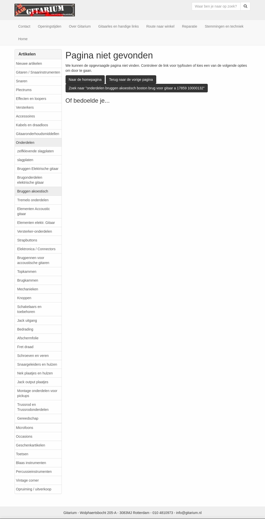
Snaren (21, 81)
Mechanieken (27, 289)
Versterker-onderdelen (34, 231)
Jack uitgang (27, 320)
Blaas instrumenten (31, 463)
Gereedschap (27, 418)
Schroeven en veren (33, 356)
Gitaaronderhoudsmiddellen (37, 134)
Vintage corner (27, 480)
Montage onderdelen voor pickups (37, 393)
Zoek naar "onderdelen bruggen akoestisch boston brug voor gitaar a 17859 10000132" (137, 88)
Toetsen (22, 454)
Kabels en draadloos (32, 125)
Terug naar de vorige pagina (131, 80)
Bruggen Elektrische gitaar (38, 169)
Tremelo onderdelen (33, 200)
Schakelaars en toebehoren (29, 309)
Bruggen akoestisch (32, 191)
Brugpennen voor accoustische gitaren (33, 260)
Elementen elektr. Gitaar (36, 223)
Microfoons (24, 428)
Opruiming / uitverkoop (33, 489)
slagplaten (25, 160)
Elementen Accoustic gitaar (33, 211)
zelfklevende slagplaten (35, 151)
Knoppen (24, 298)
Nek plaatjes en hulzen (35, 373)
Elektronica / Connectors (36, 249)
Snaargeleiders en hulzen (37, 364)
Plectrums (24, 90)
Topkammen (26, 272)
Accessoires (25, 116)
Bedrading (25, 329)
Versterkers (25, 107)
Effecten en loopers (31, 99)
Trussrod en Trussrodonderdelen (33, 407)
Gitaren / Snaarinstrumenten (38, 72)
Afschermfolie (28, 338)
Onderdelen (25, 143)
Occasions (24, 436)
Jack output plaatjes (32, 382)
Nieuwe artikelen (29, 63)
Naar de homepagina (85, 80)
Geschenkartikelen (30, 445)
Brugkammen (27, 280)
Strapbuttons (27, 240)
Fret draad (25, 347)
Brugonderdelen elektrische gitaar (30, 179)
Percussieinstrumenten (34, 472)
